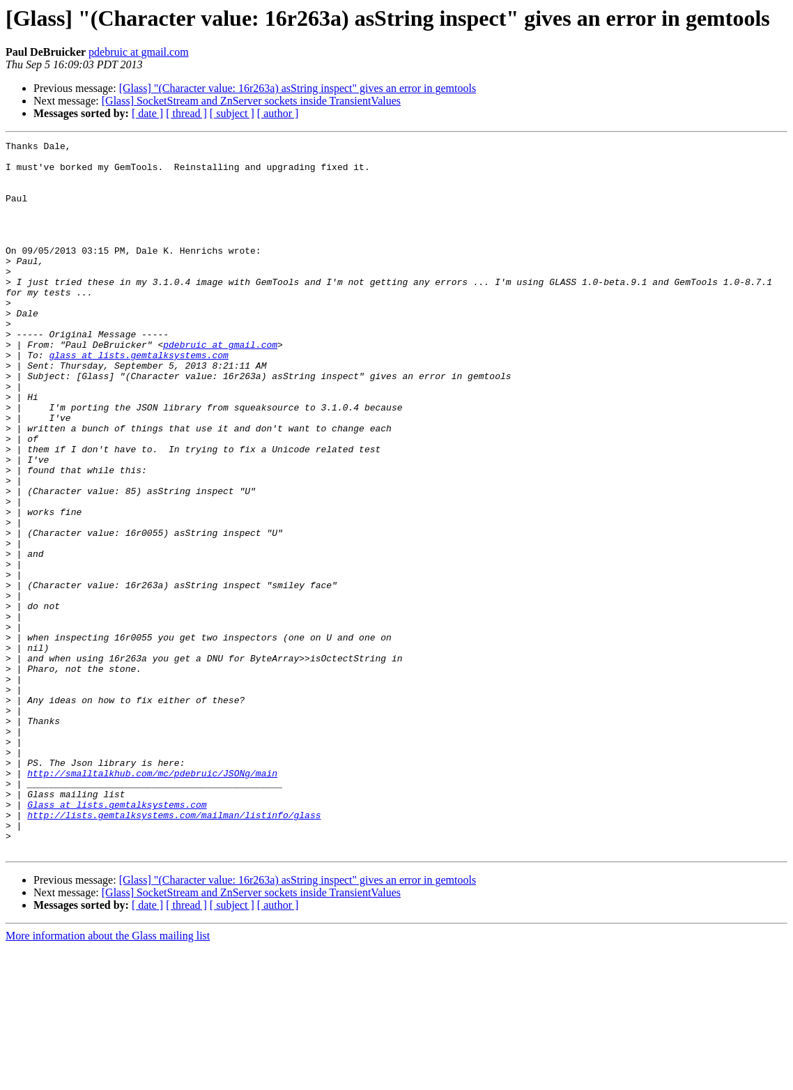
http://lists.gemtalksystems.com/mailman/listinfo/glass (174, 950)
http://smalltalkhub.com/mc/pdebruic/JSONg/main (152, 900)
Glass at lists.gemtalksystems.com (116, 938)
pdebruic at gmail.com (138, 52)
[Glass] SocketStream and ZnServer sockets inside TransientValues (251, 101)
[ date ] (147, 113)
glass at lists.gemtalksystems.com (138, 398)
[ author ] (278, 113)
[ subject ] (232, 113)
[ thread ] (186, 113)
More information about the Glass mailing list (108, 1078)
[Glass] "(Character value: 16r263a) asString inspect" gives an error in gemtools (297, 88)
